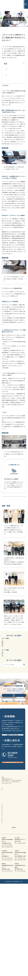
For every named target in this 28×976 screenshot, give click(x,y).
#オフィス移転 (8, 734)
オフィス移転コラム (11, 25)
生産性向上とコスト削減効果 (15, 93)
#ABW (23, 737)
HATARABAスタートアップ (9, 888)
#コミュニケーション (8, 737)
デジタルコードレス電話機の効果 (14, 90)
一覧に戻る (14, 531)
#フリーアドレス (19, 734)
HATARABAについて (8, 874)
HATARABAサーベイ (7, 880)
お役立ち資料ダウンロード (10, 894)
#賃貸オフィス (18, 739)
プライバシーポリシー (9, 912)
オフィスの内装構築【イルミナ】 (14, 921)
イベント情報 (7, 898)
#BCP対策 (9, 739)
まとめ (6, 108)
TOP (3, 25)
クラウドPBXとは (10, 440)
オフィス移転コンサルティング (10, 878)
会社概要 (6, 902)
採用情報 (6, 908)
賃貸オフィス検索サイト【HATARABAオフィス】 (14, 882)
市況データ (6, 906)
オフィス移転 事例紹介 (9, 892)
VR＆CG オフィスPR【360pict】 (14, 922)
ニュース (6, 900)
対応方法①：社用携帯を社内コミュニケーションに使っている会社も (16, 79)
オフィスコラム (7, 896)
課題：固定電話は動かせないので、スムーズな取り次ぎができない (16, 73)
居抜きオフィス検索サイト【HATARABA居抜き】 (14, 884)
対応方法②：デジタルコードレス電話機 (15, 84)
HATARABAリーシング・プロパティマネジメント (13, 886)
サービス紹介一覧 (8, 876)
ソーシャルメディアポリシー (10, 914)
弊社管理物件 (7, 904)
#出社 (17, 737)
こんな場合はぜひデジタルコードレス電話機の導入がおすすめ (15, 96)
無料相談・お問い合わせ (9, 910)
